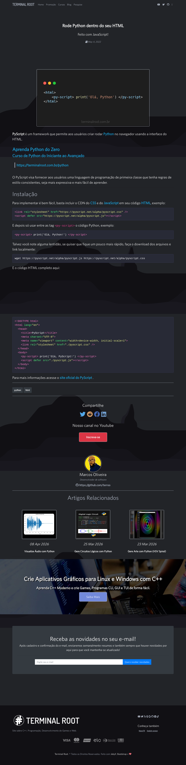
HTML (146, 203)
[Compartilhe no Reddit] (90, 414)
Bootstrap (122, 754)
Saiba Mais (93, 596)
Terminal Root (23, 4)
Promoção (51, 4)
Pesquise (78, 4)
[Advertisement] (93, 53)
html (27, 390)
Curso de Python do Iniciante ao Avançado (48, 155)
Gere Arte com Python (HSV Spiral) (147, 551)
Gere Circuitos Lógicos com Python (93, 551)
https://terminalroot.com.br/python (42, 165)
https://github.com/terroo (93, 485)
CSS (93, 203)
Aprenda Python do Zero (36, 149)
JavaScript (111, 203)
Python (108, 134)
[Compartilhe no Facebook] (97, 414)
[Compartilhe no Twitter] (83, 414)
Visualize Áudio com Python (39, 551)
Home (41, 4)
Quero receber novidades (137, 662)
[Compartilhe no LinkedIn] (103, 414)
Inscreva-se (93, 437)
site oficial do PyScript (76, 378)
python (17, 390)
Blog (69, 4)
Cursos (61, 4)
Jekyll (113, 754)
